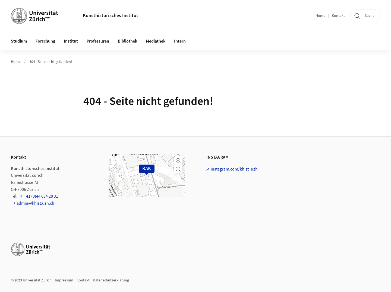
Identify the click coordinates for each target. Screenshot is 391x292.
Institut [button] (71, 41)
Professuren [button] (98, 41)
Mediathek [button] (155, 41)
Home (320, 15)
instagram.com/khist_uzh (234, 169)
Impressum (64, 280)
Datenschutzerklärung (111, 280)
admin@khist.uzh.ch (35, 203)
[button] (178, 160)
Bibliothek (127, 41)
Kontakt (338, 15)
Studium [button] (19, 41)
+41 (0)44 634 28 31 (41, 196)
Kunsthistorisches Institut (110, 15)
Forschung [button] (45, 41)
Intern (180, 41)
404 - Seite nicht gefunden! (50, 62)
